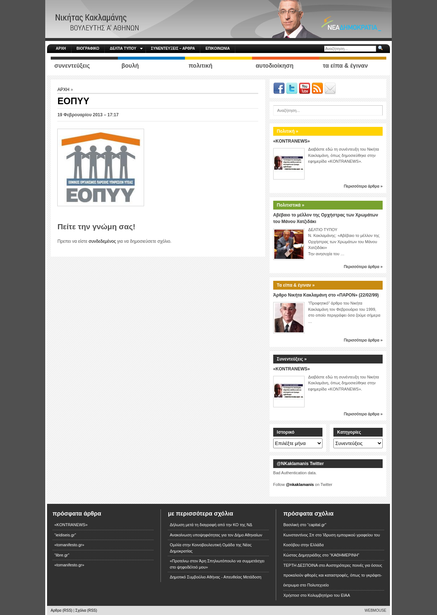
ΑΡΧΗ (61, 48)
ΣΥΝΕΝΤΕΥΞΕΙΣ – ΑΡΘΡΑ (173, 48)
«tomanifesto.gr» (69, 545)
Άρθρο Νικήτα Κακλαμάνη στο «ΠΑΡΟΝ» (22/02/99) (326, 295)
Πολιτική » (287, 131)
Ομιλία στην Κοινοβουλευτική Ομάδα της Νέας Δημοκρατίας (210, 548)
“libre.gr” (61, 555)
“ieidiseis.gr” (65, 535)
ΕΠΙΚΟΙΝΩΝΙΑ (217, 48)
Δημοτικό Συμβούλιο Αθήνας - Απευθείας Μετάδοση (215, 577)
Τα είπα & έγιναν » (296, 285)
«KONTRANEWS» (291, 141)
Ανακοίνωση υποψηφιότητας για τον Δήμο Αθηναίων (216, 535)
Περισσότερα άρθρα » (363, 186)
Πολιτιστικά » (290, 205)
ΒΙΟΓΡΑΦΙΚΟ (88, 48)
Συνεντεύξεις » (292, 359)
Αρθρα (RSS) (61, 610)
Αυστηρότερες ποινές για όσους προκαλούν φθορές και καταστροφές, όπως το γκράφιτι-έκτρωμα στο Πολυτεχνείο (332, 575)
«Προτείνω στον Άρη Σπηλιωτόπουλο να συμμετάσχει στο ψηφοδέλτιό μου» (217, 564)
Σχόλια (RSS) (86, 610)
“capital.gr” (316, 524)
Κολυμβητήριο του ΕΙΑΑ (329, 595)
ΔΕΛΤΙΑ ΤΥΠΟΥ (126, 48)
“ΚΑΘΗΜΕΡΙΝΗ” (344, 555)
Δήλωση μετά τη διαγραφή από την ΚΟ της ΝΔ (211, 524)
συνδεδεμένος (102, 241)
